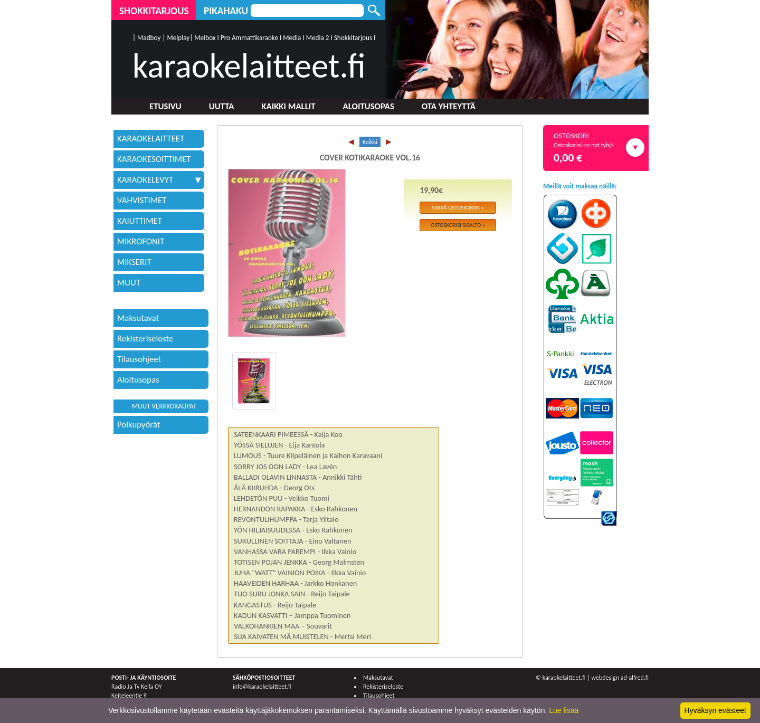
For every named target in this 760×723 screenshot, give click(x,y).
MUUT (128, 282)
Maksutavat (138, 318)
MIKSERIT (134, 262)
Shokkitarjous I (355, 37)
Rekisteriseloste (145, 338)
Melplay (178, 37)
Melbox (204, 37)
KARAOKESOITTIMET (154, 159)
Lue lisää (563, 710)
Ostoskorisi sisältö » (458, 225)
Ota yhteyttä (449, 106)
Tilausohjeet (139, 359)
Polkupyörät (138, 424)
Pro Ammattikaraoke (249, 37)
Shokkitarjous (154, 11)
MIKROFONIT (140, 241)
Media (292, 37)
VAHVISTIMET (141, 200)
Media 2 (317, 37)
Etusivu (165, 106)
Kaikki (370, 142)
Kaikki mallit (288, 106)
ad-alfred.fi (635, 677)
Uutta (221, 106)
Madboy (148, 37)
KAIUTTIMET (139, 220)
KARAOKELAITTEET (150, 138)
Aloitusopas (368, 106)
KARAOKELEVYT (159, 179)
